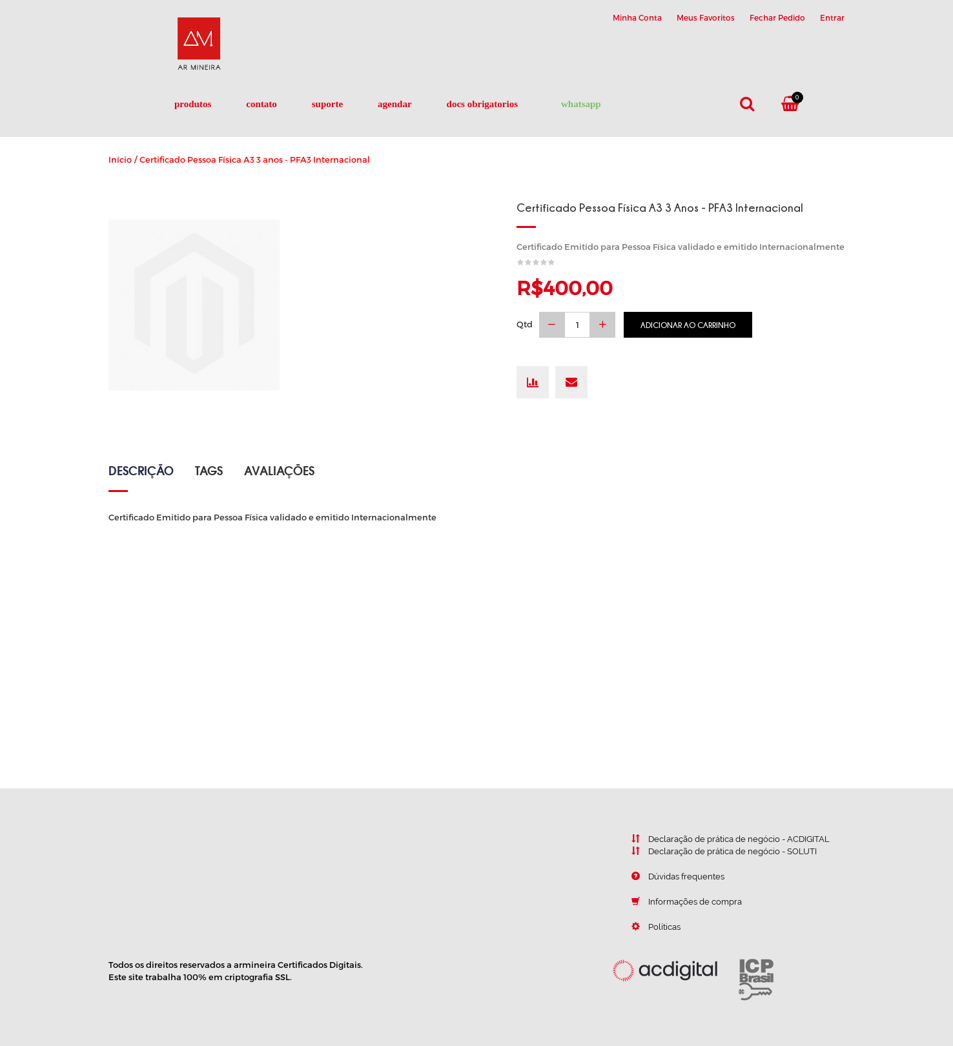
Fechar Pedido (777, 17)
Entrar (832, 17)
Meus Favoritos (706, 17)
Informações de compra (677, 901)
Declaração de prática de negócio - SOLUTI (714, 851)
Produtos (192, 104)
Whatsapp (581, 104)
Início (120, 159)
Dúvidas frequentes (668, 876)
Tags (209, 470)
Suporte (327, 104)
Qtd (525, 324)
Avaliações (279, 470)
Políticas (646, 926)
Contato (261, 104)
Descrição (141, 470)
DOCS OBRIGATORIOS (482, 104)
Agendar (395, 104)
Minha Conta (637, 17)
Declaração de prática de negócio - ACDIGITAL (721, 839)
